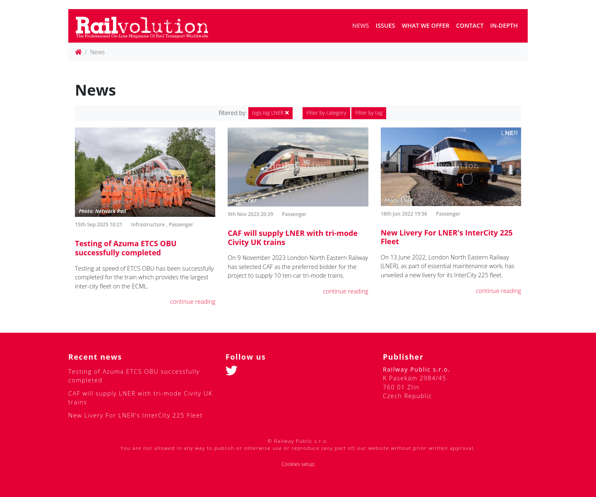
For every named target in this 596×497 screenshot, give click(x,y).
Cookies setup (298, 464)
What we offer (425, 25)
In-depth (504, 25)
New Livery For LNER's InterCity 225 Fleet (447, 237)
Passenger (181, 224)
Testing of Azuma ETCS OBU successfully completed (126, 247)
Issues (385, 25)
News (360, 25)
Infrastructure (148, 224)
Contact (470, 25)
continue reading (192, 301)
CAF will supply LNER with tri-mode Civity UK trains (293, 237)
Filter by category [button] (326, 112)
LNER (270, 112)
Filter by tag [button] (368, 112)
